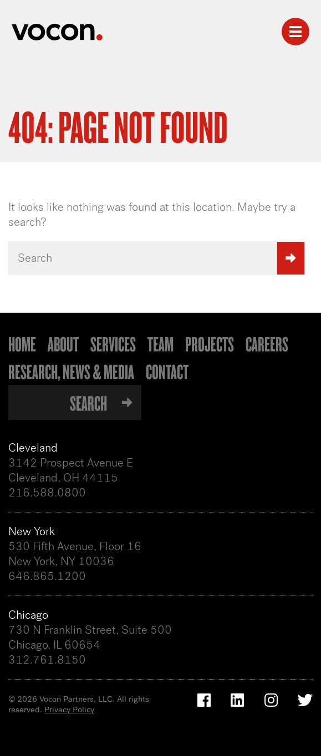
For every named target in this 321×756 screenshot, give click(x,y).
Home (22, 343)
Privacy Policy (69, 709)
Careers (267, 343)
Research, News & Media (71, 371)
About (63, 343)
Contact (167, 371)
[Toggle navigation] (295, 31)
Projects (209, 343)
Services (113, 343)
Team (160, 343)
